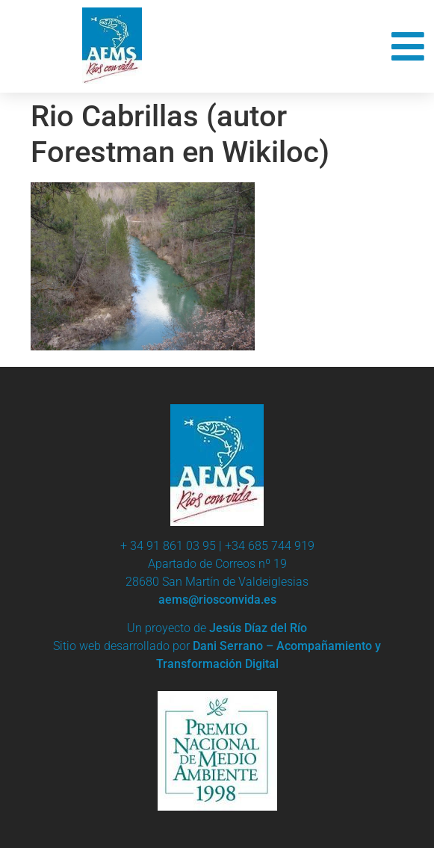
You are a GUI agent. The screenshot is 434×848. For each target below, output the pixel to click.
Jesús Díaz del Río (258, 628)
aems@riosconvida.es (217, 599)
